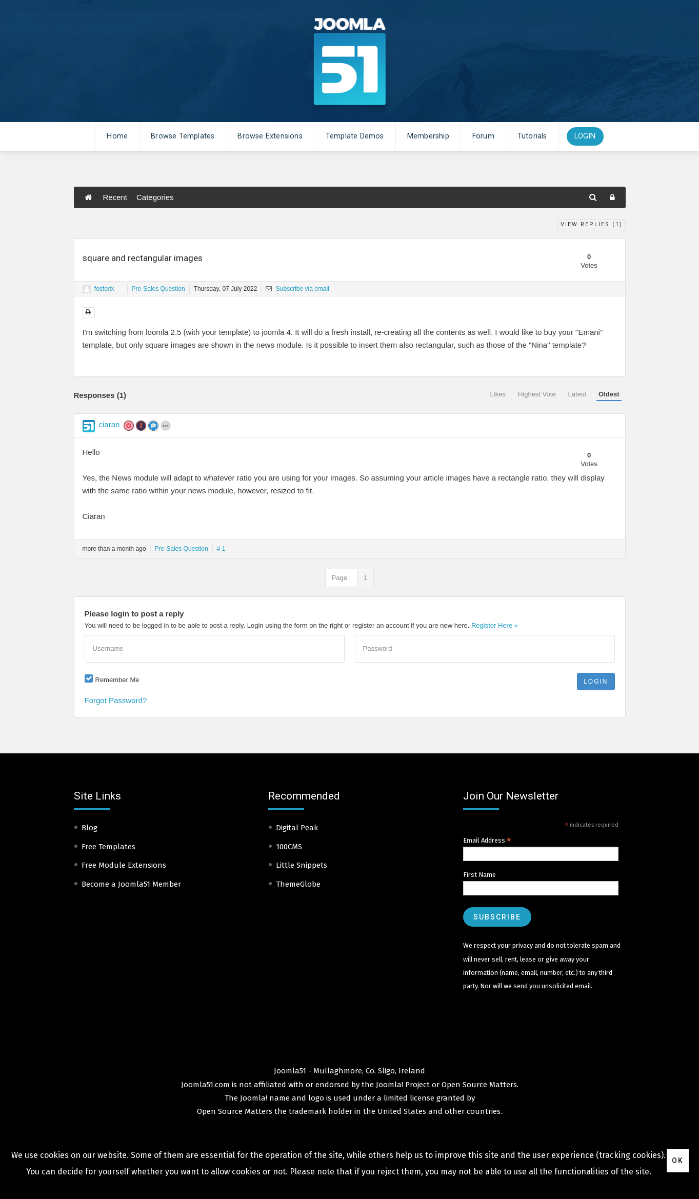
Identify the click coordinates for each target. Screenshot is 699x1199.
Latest (577, 394)
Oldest (608, 394)
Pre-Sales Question (158, 288)
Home (117, 136)
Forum (483, 136)
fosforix (104, 288)
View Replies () (592, 224)
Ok (678, 1160)
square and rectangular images (143, 258)
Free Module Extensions (124, 865)
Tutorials (532, 136)
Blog (89, 827)
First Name (479, 874)
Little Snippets (301, 865)
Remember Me (117, 680)
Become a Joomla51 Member (131, 884)
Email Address (487, 840)
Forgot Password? (116, 700)
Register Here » (494, 625)
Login (585, 136)
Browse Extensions (269, 136)
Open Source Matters (479, 1084)
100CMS (289, 846)
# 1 (221, 548)
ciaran (109, 424)
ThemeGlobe (298, 884)
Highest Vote (537, 394)
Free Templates (108, 846)
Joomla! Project (402, 1084)
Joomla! (253, 1098)
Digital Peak (297, 827)
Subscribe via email (297, 288)
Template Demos (355, 136)
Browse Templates (182, 136)
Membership (428, 136)
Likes (498, 394)
